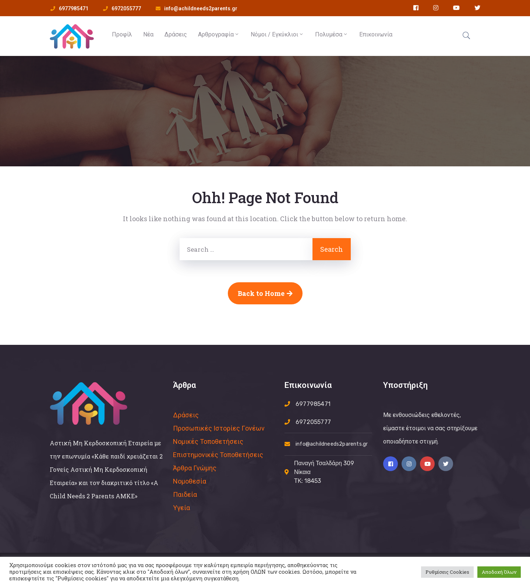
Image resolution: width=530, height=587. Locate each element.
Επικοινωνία (375, 34)
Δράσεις (176, 34)
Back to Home (265, 293)
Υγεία (181, 508)
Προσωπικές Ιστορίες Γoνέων (219, 428)
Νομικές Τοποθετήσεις (208, 441)
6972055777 (126, 8)
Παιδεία (185, 494)
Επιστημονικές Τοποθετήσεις (218, 455)
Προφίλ (122, 34)
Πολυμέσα (331, 34)
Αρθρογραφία (219, 34)
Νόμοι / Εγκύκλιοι (277, 34)
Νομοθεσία (189, 481)
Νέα (148, 34)
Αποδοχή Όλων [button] (499, 572)
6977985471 (73, 8)
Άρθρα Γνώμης (194, 468)
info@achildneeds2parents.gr (200, 8)
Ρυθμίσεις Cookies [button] (447, 572)
